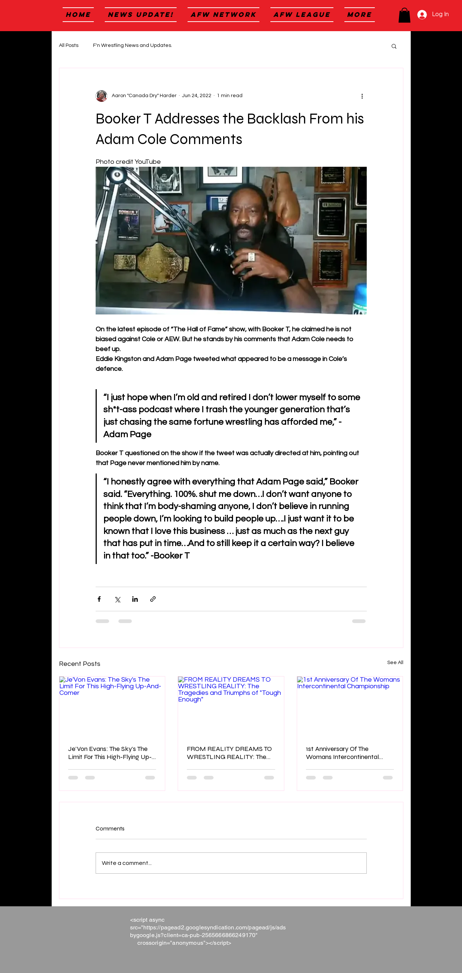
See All (395, 662)
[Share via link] (152, 599)
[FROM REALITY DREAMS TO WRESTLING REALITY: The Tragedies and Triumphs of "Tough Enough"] (231, 706)
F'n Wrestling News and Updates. (132, 45)
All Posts (68, 45)
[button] (404, 15)
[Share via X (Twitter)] (117, 599)
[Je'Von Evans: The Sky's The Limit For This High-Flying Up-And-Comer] (112, 706)
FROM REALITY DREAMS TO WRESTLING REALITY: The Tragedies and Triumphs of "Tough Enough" (229, 753)
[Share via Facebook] (99, 599)
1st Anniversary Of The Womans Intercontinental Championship (342, 753)
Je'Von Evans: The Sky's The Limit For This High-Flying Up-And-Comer (110, 753)
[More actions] (362, 96)
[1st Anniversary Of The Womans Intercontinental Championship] (350, 706)
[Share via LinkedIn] (135, 599)
